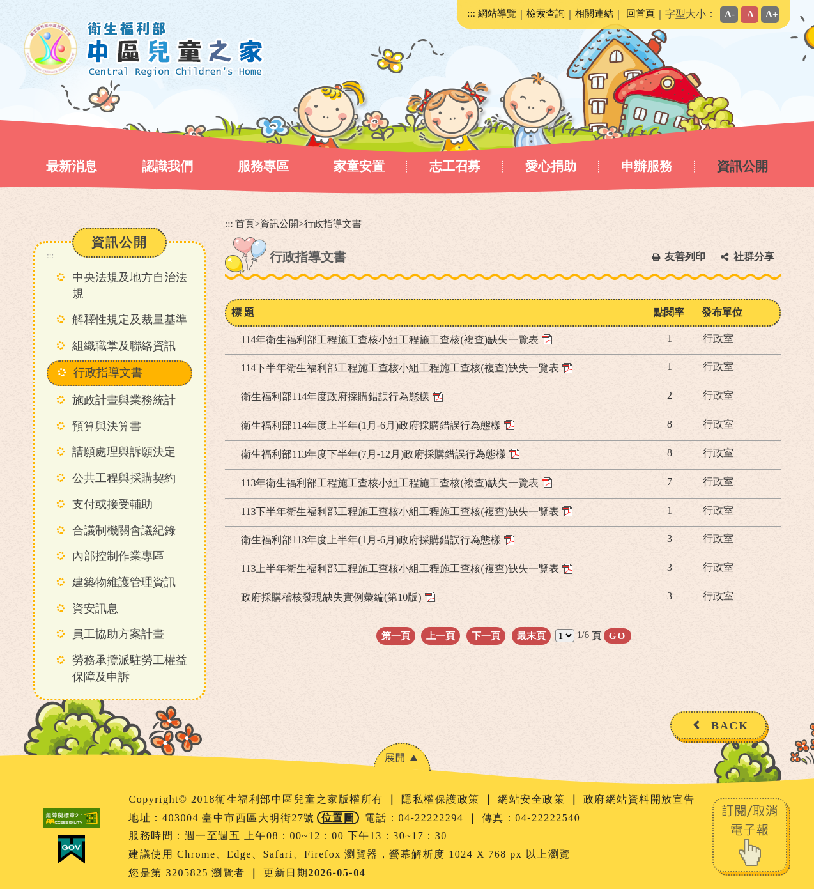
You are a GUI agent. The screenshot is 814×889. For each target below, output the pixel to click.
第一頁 (395, 635)
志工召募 (454, 166)
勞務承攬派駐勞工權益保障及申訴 (129, 668)
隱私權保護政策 (442, 799)
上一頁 (440, 635)
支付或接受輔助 (112, 504)
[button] (402, 757)
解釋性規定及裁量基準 (129, 319)
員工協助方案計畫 (118, 634)
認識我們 (167, 166)
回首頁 (640, 13)
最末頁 (531, 635)
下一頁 (486, 635)
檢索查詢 (545, 13)
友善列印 (684, 256)
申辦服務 (646, 166)
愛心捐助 (550, 166)
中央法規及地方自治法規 (129, 285)
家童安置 (359, 166)
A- (730, 13)
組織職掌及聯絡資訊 (124, 345)
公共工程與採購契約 (124, 478)
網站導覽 (497, 13)
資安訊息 (95, 608)
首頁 (244, 223)
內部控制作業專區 (118, 556)
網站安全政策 (533, 799)
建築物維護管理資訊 (124, 582)
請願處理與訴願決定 (124, 451)
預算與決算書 (106, 426)
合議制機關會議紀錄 (124, 530)
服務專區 (263, 166)
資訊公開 (742, 166)
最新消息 (71, 166)
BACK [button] (730, 725)
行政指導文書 (107, 372)
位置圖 (338, 817)
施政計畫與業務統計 (124, 400)
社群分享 (753, 256)
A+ (771, 13)
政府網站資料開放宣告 (639, 799)
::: (471, 13)
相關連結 (594, 13)
